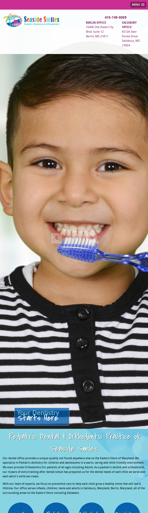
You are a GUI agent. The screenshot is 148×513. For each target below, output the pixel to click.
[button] (56, 238)
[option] (74, 233)
